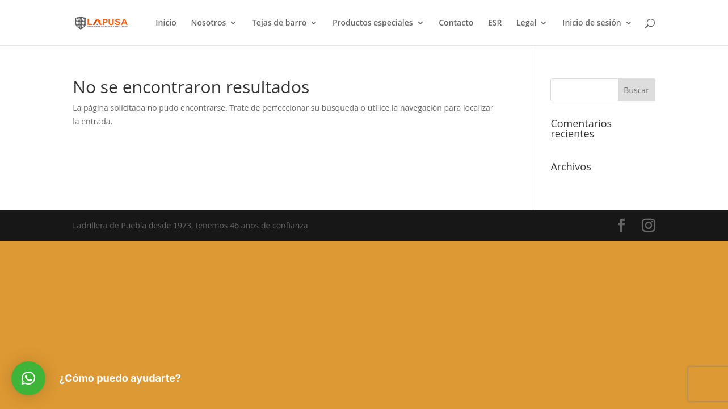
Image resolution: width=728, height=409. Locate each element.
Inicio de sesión (591, 23)
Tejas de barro (279, 23)
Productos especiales (373, 23)
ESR (495, 23)
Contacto (456, 23)
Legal (526, 23)
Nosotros (208, 23)
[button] (28, 378)
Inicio (165, 23)
